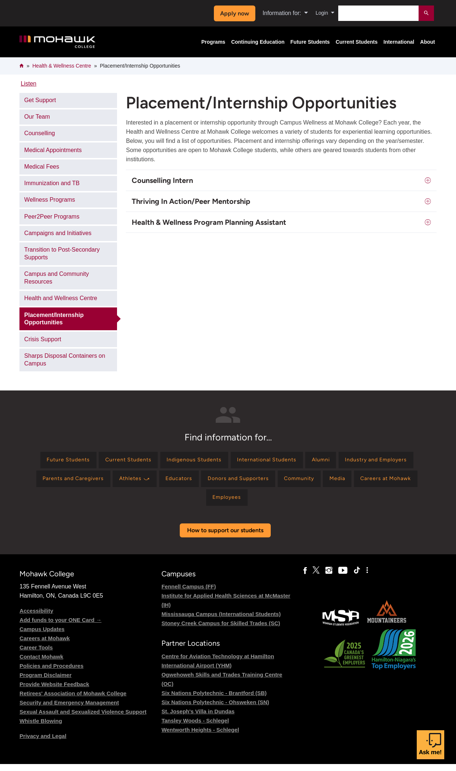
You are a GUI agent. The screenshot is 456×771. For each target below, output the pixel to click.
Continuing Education (257, 42)
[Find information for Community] (403, 482)
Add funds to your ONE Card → (60, 627)
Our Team (37, 117)
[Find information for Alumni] (374, 461)
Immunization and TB (52, 183)
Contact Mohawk (41, 663)
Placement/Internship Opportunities (54, 319)
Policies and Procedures (51, 673)
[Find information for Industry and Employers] (67, 482)
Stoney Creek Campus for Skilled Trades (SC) (220, 630)
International (398, 42)
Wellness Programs (49, 200)
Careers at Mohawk (44, 645)
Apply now (232, 13)
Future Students (310, 42)
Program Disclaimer (45, 682)
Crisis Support (42, 339)
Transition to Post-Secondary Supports (62, 253)
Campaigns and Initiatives (57, 233)
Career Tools (36, 654)
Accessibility (36, 618)
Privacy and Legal (42, 743)
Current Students (356, 42)
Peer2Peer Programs (51, 216)
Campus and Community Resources (56, 278)
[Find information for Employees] (281, 503)
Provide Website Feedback (54, 691)
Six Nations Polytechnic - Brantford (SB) (214, 700)
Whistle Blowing (40, 728)
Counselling (39, 133)
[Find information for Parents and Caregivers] (152, 482)
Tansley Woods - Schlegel (195, 727)
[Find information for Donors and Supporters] (336, 482)
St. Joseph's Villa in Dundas (197, 718)
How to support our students (225, 537)
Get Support (40, 100)
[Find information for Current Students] (160, 461)
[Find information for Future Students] (93, 461)
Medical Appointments (53, 150)
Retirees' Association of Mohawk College (72, 700)
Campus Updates (42, 636)
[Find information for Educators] (270, 482)
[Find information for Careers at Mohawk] (220, 503)
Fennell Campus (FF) (188, 593)
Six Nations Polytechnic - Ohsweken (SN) (215, 709)
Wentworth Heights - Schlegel (200, 737)
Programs (213, 42)
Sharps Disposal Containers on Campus (64, 360)
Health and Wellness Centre (60, 298)
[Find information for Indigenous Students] (233, 461)
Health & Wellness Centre (61, 66)
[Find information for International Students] (313, 461)
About (427, 42)
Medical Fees (41, 166)
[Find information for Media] (165, 503)
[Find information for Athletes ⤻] (221, 482)
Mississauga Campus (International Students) (221, 621)
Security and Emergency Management (69, 709)
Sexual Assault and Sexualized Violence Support (82, 719)
